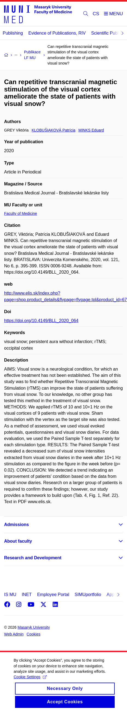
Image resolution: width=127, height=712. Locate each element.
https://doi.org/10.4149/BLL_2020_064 (41, 320)
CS (96, 13)
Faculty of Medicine (20, 213)
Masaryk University (33, 627)
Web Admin (13, 634)
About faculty (18, 541)
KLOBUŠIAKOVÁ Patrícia (53, 130)
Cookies (33, 634)
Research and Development (32, 557)
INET (26, 594)
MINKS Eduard (91, 130)
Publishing (13, 33)
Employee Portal (53, 594)
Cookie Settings (30, 682)
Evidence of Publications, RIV (57, 33)
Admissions (16, 524)
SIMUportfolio (88, 594)
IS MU (10, 594)
